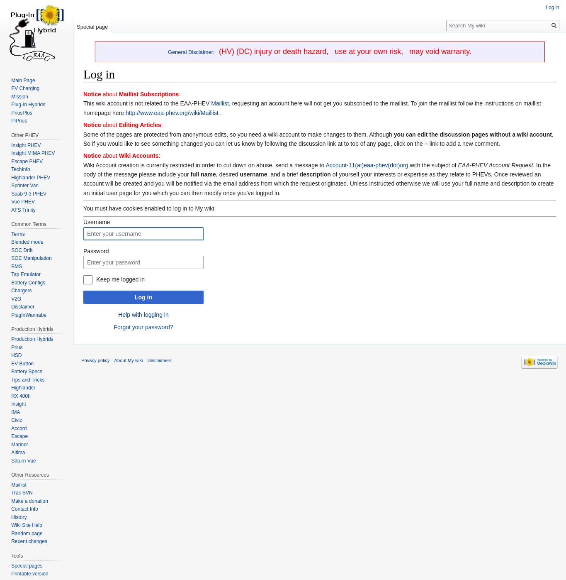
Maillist (220, 103)
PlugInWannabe (28, 315)
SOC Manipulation (31, 258)
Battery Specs (26, 371)
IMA (15, 412)
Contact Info (24, 509)
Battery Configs (28, 283)
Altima (18, 452)
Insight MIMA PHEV (33, 153)
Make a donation (29, 501)
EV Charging (25, 88)
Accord (19, 428)
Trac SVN (22, 493)
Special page (92, 27)
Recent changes (29, 541)
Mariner (19, 445)
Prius (16, 347)
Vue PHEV (23, 202)
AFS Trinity (23, 210)
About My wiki (128, 360)
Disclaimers (160, 360)
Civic (16, 420)
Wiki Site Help (26, 525)
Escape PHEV (27, 161)
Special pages (26, 566)
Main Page (23, 80)
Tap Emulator (26, 274)
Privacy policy (95, 360)
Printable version (29, 574)
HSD (16, 355)
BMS (16, 266)
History (19, 517)
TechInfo (20, 169)
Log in (143, 297)
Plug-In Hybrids (28, 105)
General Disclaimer (190, 52)
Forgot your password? (143, 327)
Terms (18, 234)
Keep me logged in (120, 279)
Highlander (23, 388)
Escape (19, 436)
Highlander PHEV (30, 178)
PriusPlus (21, 113)
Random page (26, 533)
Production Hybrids (32, 339)
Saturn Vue (23, 461)
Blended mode (27, 242)
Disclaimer (22, 307)
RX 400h (21, 396)
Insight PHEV (26, 145)
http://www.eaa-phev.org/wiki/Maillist (172, 113)
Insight (18, 404)
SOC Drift (21, 250)
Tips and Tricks (27, 380)
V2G (16, 299)
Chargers (21, 291)
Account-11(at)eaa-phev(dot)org (367, 165)
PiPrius (19, 121)
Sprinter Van (25, 185)
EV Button (22, 364)
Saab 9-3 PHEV (28, 194)
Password (96, 251)
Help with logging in (143, 314)
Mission (19, 97)
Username (96, 222)
